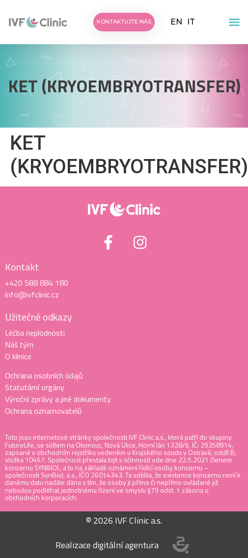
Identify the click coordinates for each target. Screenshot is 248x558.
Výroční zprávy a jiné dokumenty (58, 399)
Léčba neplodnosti (35, 333)
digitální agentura (126, 545)
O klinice (18, 356)
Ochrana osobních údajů (44, 375)
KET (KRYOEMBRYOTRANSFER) (124, 86)
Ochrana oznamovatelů (43, 411)
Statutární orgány (34, 387)
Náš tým (19, 344)
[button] (234, 22)
